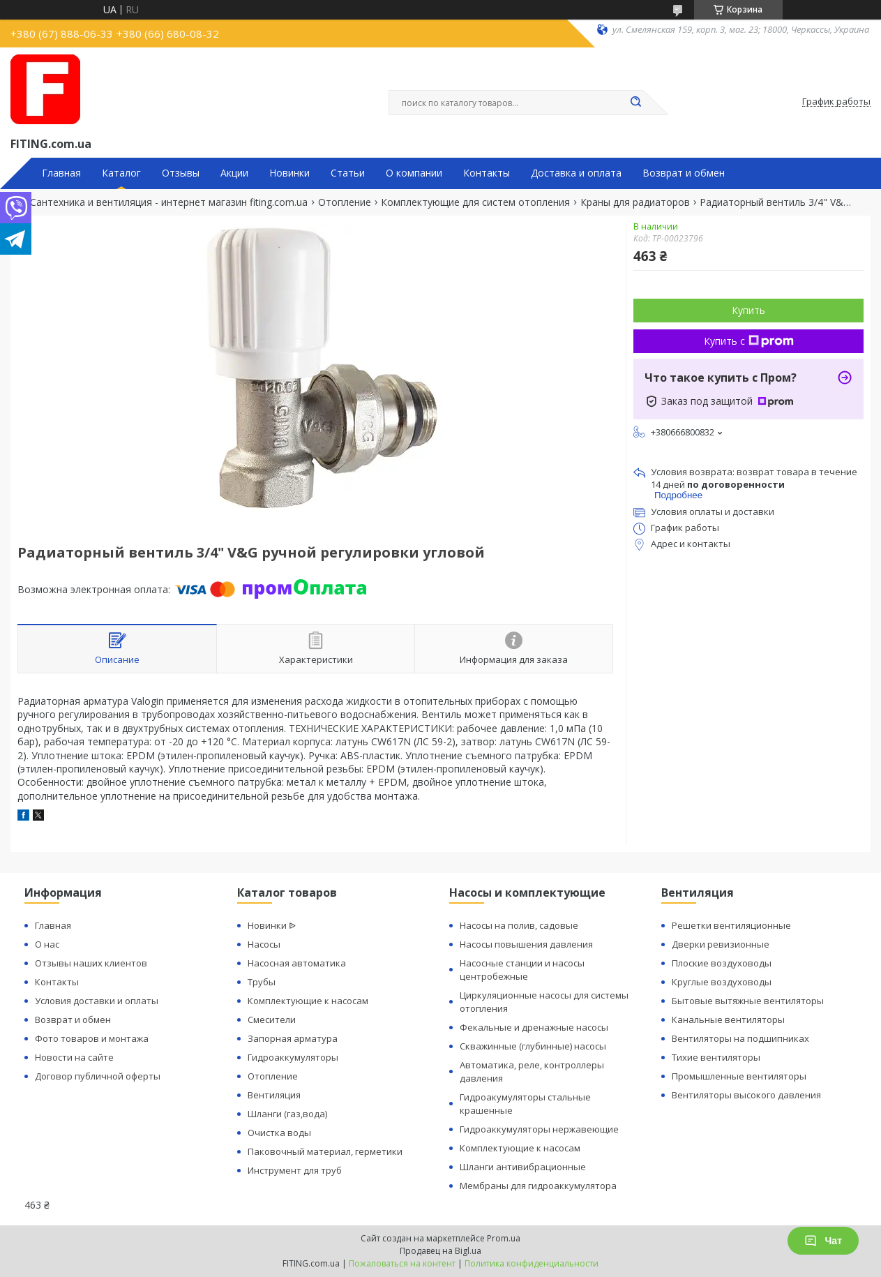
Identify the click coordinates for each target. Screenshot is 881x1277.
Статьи (348, 173)
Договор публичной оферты (97, 1076)
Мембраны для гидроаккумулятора (538, 1185)
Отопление (344, 202)
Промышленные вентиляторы (739, 1076)
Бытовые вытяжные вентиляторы (748, 1000)
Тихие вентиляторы (716, 1057)
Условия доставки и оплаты (96, 1000)
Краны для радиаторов (635, 202)
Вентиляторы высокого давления (746, 1095)
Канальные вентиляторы (728, 1019)
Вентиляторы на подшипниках (740, 1038)
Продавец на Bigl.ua (440, 1251)
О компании (414, 173)
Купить (748, 310)
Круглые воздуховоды (721, 982)
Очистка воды (279, 1132)
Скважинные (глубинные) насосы (533, 1046)
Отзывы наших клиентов (91, 963)
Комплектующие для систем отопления (475, 202)
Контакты (486, 173)
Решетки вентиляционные (731, 925)
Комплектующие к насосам (308, 1000)
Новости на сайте (74, 1057)
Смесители (272, 1019)
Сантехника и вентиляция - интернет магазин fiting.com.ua (169, 202)
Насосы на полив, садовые (519, 925)
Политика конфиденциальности (531, 1263)
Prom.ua (503, 1238)
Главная (61, 173)
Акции (234, 173)
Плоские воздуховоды (721, 963)
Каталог (121, 173)
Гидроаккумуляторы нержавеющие (539, 1129)
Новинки (289, 173)
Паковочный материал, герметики (325, 1151)
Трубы (262, 982)
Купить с (749, 341)
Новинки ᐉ (272, 925)
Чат (823, 1240)
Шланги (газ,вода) (287, 1113)
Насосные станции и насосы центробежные (522, 970)
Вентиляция (274, 1095)
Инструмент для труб (295, 1170)
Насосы (264, 944)
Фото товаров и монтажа (92, 1038)
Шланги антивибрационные (523, 1166)
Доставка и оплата (576, 173)
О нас (47, 944)
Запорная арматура (293, 1038)
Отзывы (180, 173)
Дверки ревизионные (720, 944)
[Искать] (636, 102)
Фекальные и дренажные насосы (534, 1027)
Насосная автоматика (297, 963)
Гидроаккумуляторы (293, 1057)
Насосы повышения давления (526, 944)
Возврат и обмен (683, 173)
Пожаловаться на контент (402, 1263)
